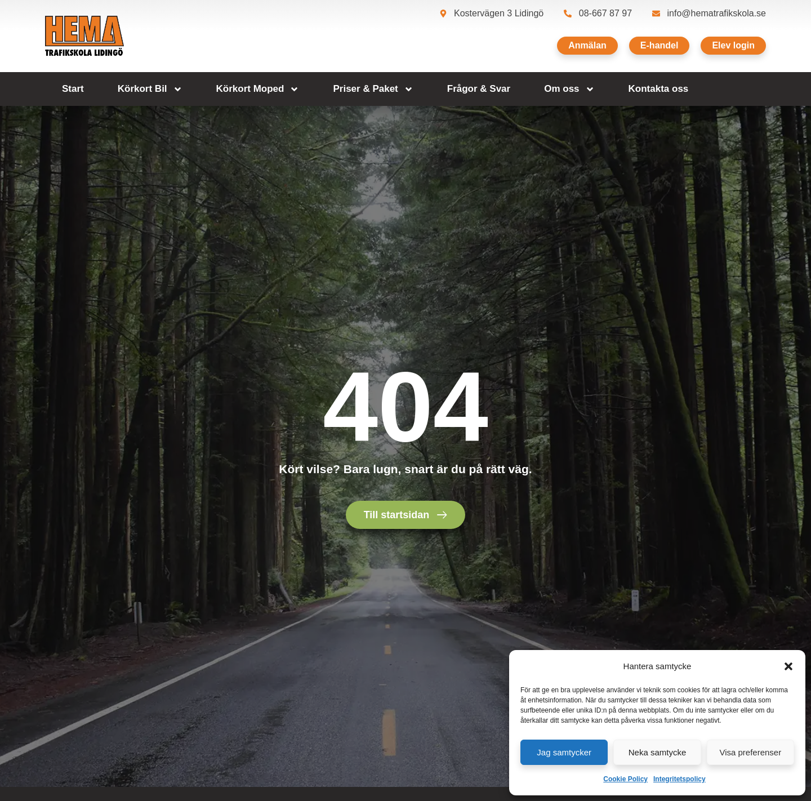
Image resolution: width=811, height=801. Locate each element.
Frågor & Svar (478, 88)
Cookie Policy (625, 779)
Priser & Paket (373, 89)
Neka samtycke (658, 752)
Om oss (569, 89)
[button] (788, 666)
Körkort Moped (258, 89)
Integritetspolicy (679, 779)
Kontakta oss (659, 88)
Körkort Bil (150, 89)
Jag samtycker (564, 752)
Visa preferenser (750, 752)
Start (73, 88)
